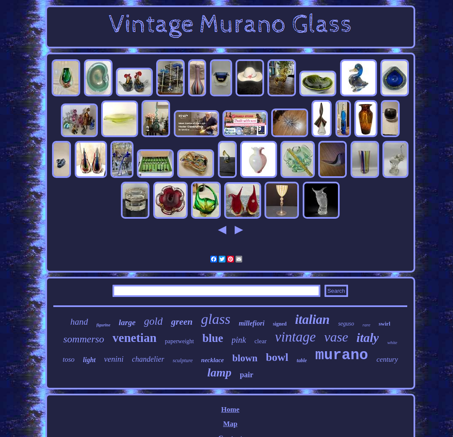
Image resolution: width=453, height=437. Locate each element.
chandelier (148, 359)
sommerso (83, 339)
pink (239, 339)
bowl (277, 357)
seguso (346, 323)
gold (153, 321)
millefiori (251, 323)
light (89, 359)
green (181, 321)
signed (280, 324)
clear (260, 341)
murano (341, 355)
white (392, 342)
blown (244, 358)
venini (113, 359)
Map (230, 424)
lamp (219, 372)
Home (230, 409)
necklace (212, 360)
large (127, 322)
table (302, 360)
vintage (295, 336)
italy (367, 337)
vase (336, 336)
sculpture (183, 360)
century (387, 359)
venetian (135, 337)
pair (246, 375)
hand (79, 322)
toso (68, 359)
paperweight (179, 341)
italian (312, 319)
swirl (384, 323)
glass (215, 319)
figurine (103, 325)
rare (367, 324)
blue (212, 338)
